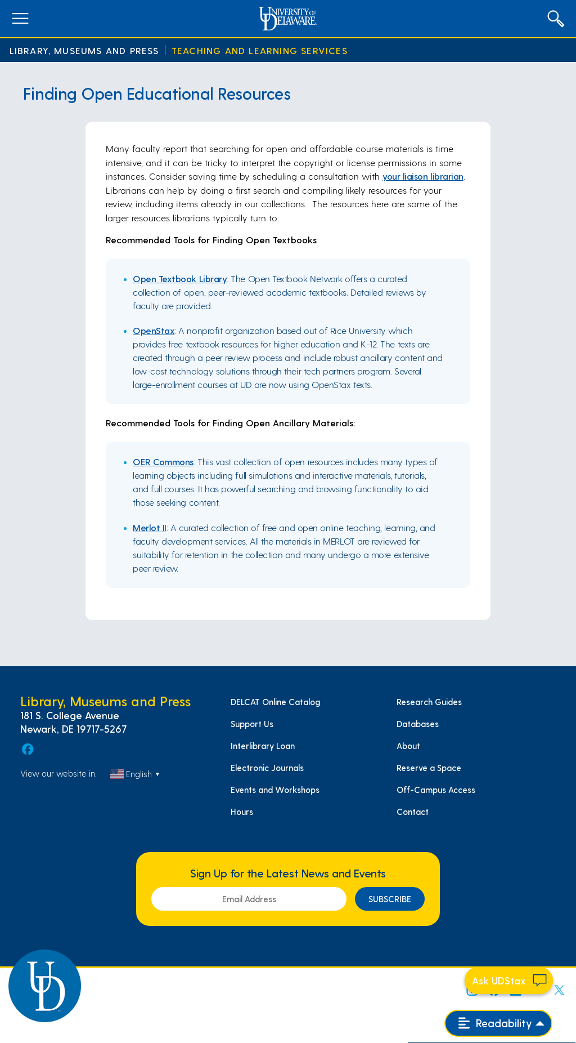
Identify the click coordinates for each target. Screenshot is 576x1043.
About (408, 746)
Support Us (252, 724)
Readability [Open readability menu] (495, 1023)
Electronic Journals (267, 768)
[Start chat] (509, 980)
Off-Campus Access (436, 790)
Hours (242, 811)
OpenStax (153, 330)
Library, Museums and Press (84, 50)
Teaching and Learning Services (260, 50)
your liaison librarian (423, 176)
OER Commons (163, 461)
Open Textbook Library (180, 278)
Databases (418, 724)
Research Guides (429, 702)
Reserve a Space (429, 768)
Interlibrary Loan (263, 746)
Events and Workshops (275, 790)
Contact (413, 811)
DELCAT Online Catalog (275, 702)
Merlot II (149, 527)
